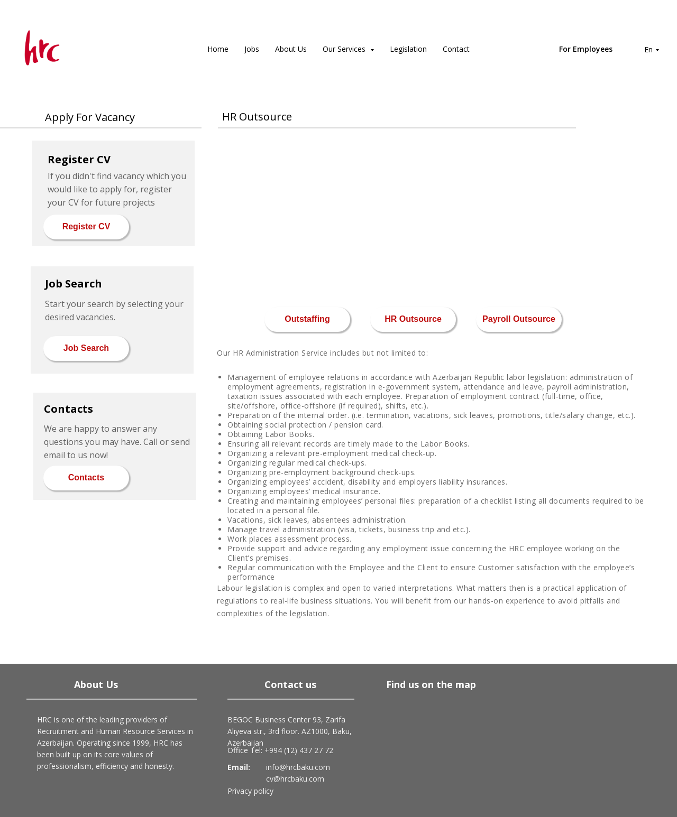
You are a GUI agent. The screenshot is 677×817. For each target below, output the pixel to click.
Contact (456, 49)
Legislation (408, 49)
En (648, 49)
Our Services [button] (345, 49)
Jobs (251, 49)
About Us (291, 49)
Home (217, 49)
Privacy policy (250, 791)
